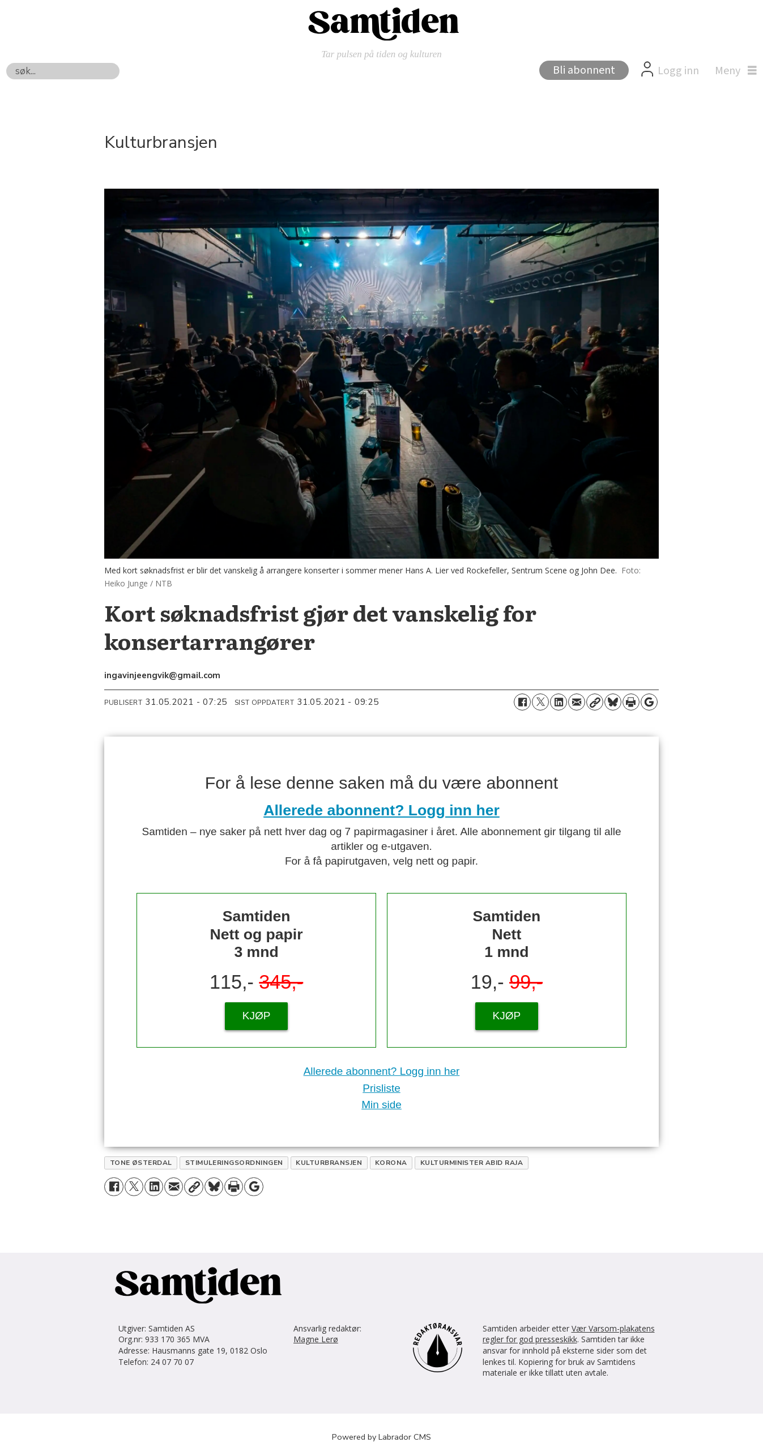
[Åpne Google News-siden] (649, 702)
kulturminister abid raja (471, 1162)
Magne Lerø (315, 1339)
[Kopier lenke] (594, 702)
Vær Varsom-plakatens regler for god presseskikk (569, 1334)
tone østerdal (141, 1162)
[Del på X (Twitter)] (540, 702)
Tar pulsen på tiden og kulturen (381, 54)
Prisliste (381, 1088)
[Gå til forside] (382, 23)
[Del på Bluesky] (612, 702)
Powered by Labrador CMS (381, 1437)
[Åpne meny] (733, 70)
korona (391, 1162)
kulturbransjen (329, 1162)
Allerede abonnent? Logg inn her (381, 810)
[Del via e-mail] (576, 702)
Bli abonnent (584, 70)
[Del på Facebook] (522, 702)
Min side (381, 1105)
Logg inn (678, 71)
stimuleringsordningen (234, 1162)
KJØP (256, 1016)
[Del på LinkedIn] (558, 702)
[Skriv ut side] (631, 702)
